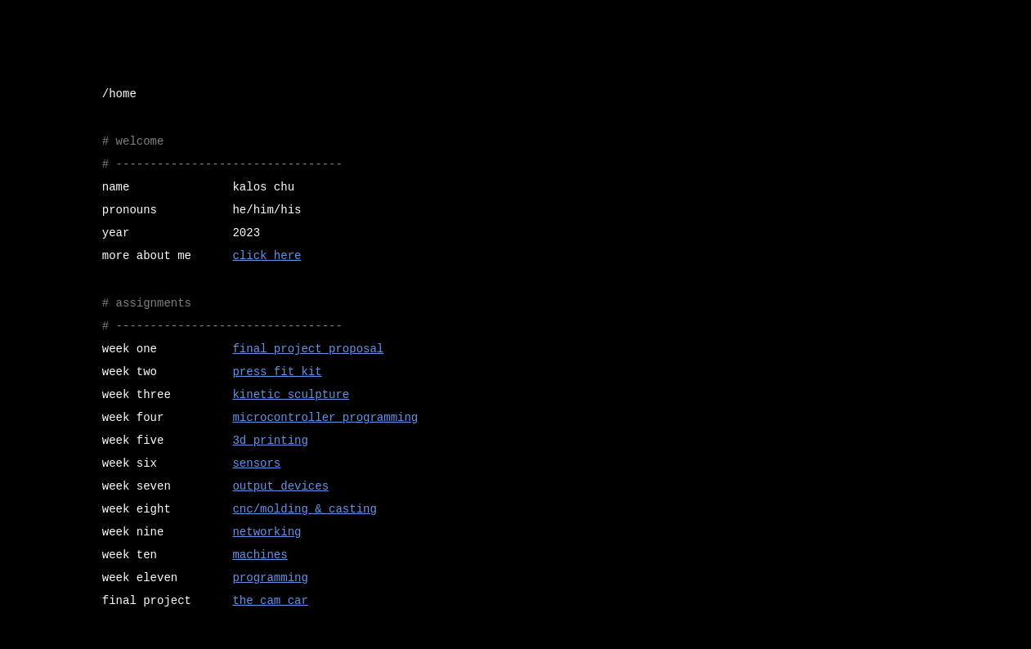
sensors (256, 463)
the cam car (269, 600)
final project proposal (307, 349)
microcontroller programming (325, 417)
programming (269, 577)
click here (266, 255)
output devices (280, 486)
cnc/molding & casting (304, 509)
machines (259, 555)
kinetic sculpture (290, 394)
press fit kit (276, 371)
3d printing (269, 440)
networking (266, 532)
